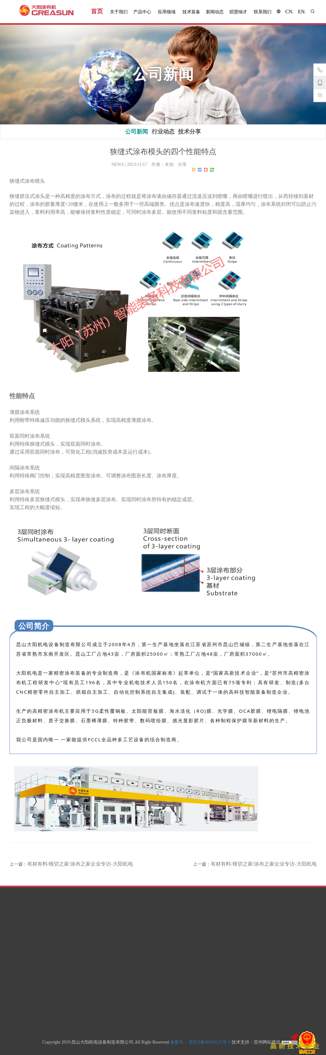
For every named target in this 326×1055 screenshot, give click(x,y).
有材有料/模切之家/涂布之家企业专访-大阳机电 (80, 864)
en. (302, 11)
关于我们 (119, 12)
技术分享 (189, 131)
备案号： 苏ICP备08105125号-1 (200, 1042)
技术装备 (191, 12)
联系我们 (263, 12)
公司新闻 (136, 131)
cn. (289, 11)
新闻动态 (215, 12)
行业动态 (163, 131)
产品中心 (142, 12)
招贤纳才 (238, 12)
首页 (97, 11)
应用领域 (167, 12)
